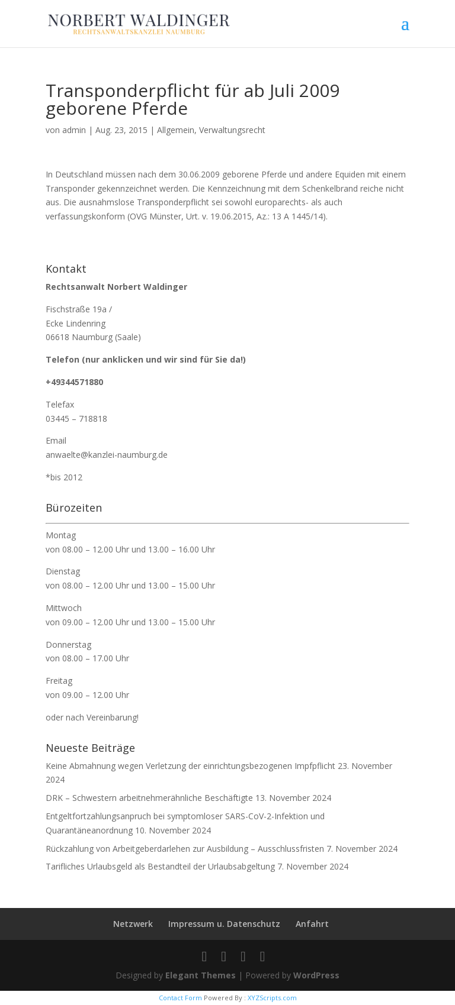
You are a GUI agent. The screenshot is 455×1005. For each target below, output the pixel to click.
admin (74, 129)
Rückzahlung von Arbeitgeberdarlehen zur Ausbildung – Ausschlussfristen (185, 848)
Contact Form (180, 997)
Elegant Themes (200, 975)
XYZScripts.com (272, 997)
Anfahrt (312, 923)
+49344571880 (74, 381)
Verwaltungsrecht (232, 129)
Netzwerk (133, 923)
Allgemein (175, 129)
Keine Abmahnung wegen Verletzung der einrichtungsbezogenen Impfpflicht (190, 765)
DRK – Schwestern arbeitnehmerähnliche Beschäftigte (149, 797)
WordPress (316, 975)
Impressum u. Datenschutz (224, 923)
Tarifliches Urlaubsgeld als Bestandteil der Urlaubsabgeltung (160, 866)
